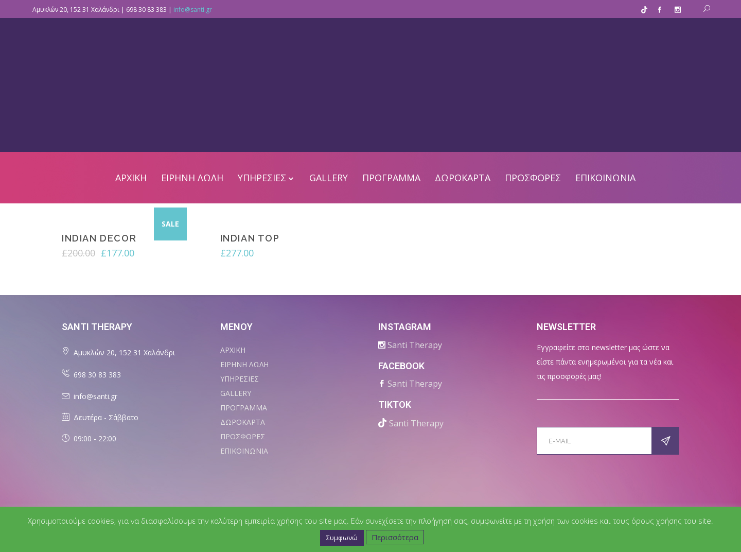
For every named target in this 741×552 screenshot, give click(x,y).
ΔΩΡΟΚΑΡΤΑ (242, 422)
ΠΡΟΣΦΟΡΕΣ (242, 436)
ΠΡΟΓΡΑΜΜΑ (243, 407)
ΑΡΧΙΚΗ (232, 350)
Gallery (235, 393)
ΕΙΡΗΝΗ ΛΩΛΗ (244, 364)
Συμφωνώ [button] (342, 537)
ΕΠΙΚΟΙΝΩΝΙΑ (244, 451)
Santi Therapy (414, 345)
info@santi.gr (192, 9)
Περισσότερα (395, 537)
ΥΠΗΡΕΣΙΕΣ (239, 379)
